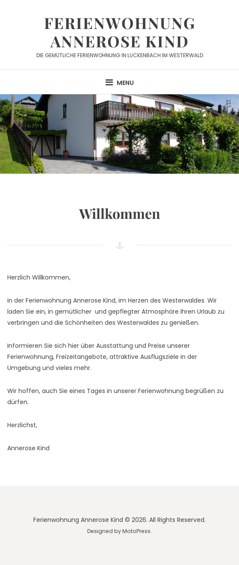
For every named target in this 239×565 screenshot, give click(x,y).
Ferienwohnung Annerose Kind (119, 31)
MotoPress (136, 531)
